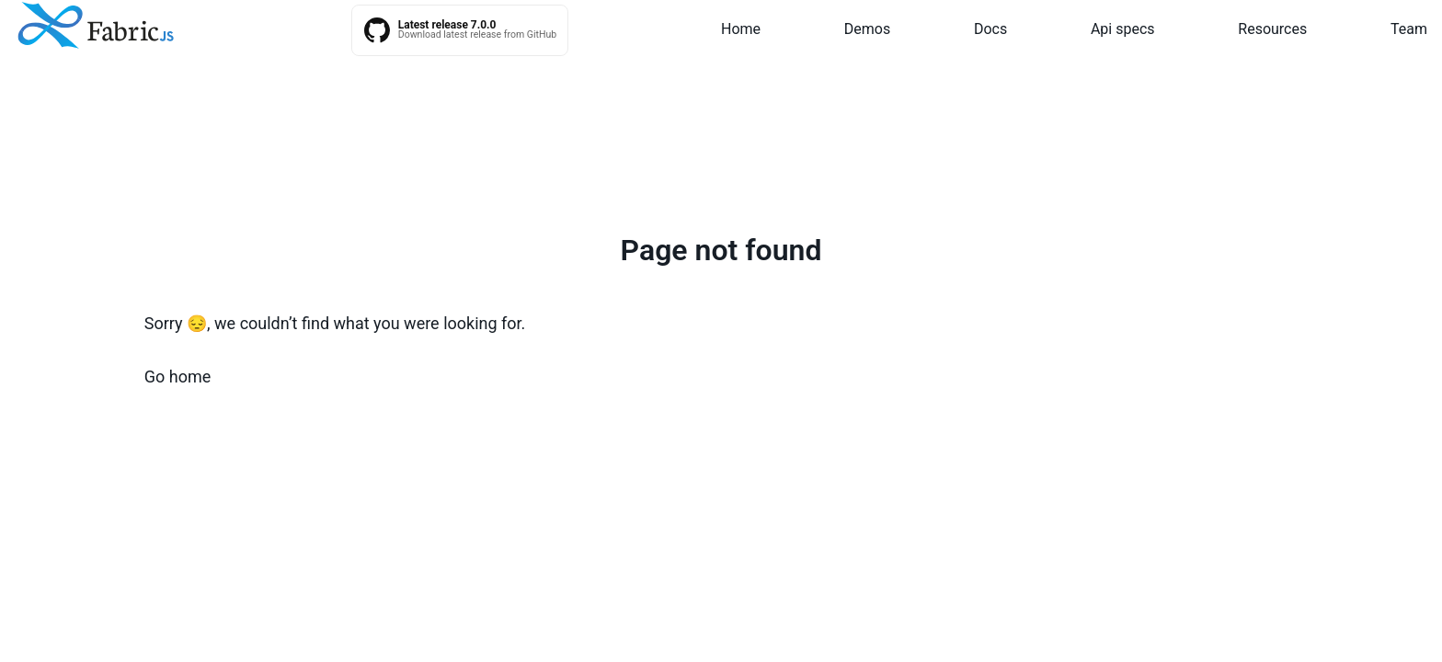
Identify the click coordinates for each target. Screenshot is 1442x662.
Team (1408, 29)
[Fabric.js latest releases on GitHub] (460, 30)
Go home (178, 376)
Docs (990, 29)
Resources (1272, 29)
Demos (867, 29)
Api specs (1123, 29)
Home (741, 29)
